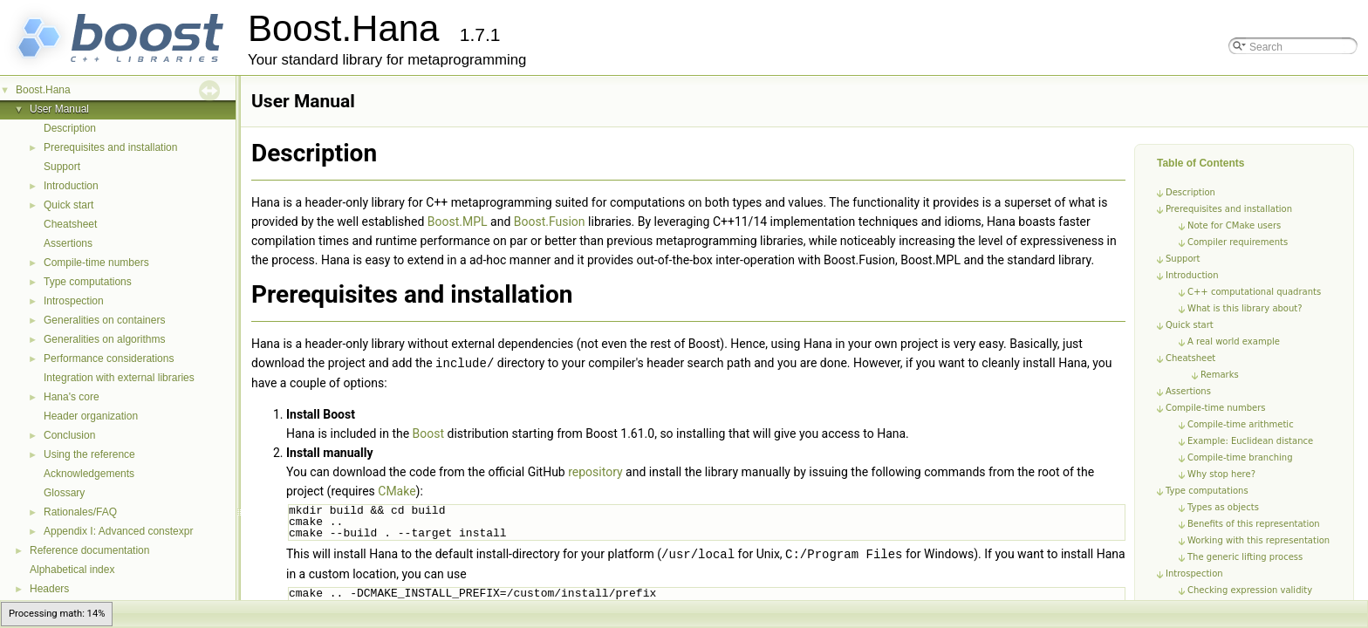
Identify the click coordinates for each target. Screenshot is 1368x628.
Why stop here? (1221, 474)
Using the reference (89, 454)
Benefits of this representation (1253, 524)
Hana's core (71, 397)
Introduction (71, 186)
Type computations (88, 282)
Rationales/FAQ (80, 512)
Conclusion (69, 435)
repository (595, 471)
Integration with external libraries (119, 378)
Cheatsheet (70, 224)
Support (62, 166)
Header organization (91, 416)
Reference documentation (89, 550)
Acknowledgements (89, 474)
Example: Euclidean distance (1250, 441)
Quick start (68, 205)
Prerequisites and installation (110, 147)
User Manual (59, 109)
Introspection (74, 301)
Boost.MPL (458, 222)
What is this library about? (1245, 308)
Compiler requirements (1237, 242)
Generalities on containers (104, 320)
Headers (49, 589)
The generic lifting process (1245, 557)
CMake (396, 490)
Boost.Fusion (549, 222)
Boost (429, 433)
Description (70, 128)
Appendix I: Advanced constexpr (118, 531)
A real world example (1233, 341)
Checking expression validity (1249, 590)
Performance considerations (109, 358)
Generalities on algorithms (104, 339)
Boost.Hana (43, 90)
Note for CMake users (1234, 225)
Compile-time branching (1240, 457)
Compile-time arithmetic (1240, 424)
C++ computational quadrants (1254, 292)
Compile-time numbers (96, 262)
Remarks (1219, 374)
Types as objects (1223, 507)
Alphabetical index (72, 569)
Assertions (68, 243)
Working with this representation (1258, 540)
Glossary (64, 493)
